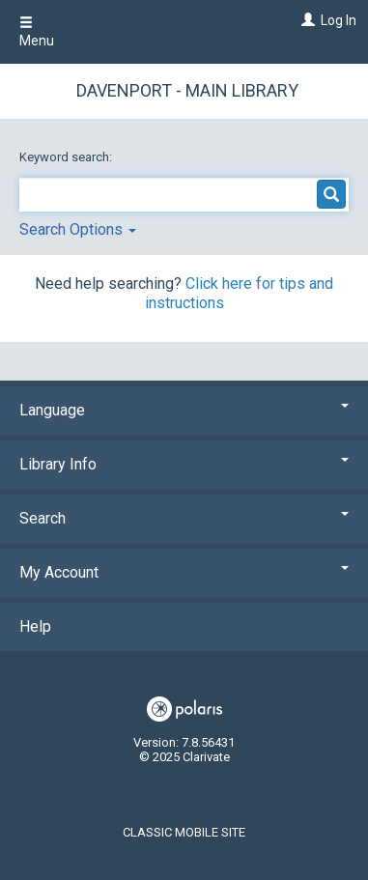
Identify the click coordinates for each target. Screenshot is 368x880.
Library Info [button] (184, 464)
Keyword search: (67, 157)
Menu (36, 31)
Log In (338, 20)
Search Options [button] (77, 229)
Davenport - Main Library (187, 90)
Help (35, 626)
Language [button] (184, 410)
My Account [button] (184, 572)
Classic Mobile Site (184, 832)
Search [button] (184, 518)
